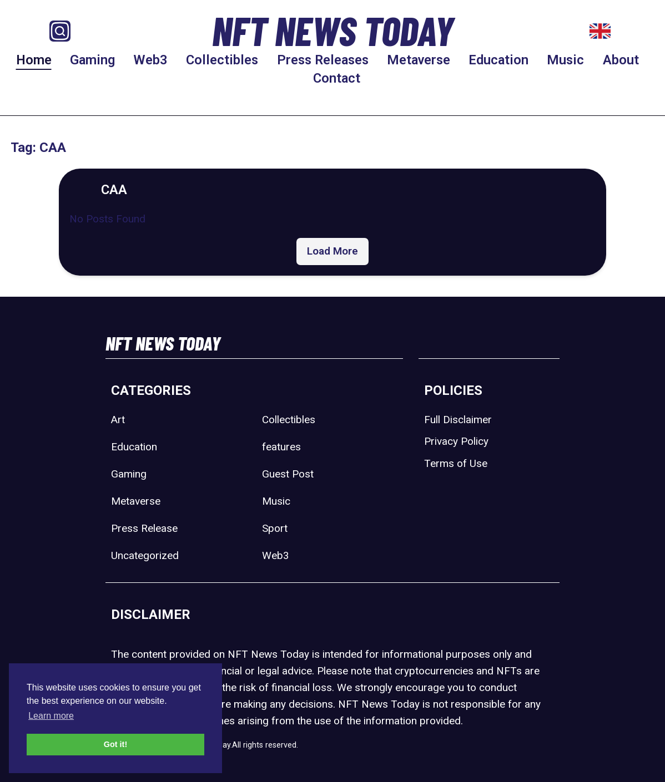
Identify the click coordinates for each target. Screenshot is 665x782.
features (281, 446)
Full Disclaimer (458, 419)
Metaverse (418, 60)
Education (498, 60)
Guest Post (288, 474)
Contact (336, 78)
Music (565, 60)
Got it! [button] (115, 744)
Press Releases (323, 60)
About (621, 60)
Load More (332, 251)
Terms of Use (455, 463)
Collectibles (222, 60)
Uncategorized (145, 555)
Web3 (150, 60)
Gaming (92, 60)
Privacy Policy (456, 441)
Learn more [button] (51, 715)
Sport (275, 528)
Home (34, 60)
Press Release (144, 528)
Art (118, 419)
